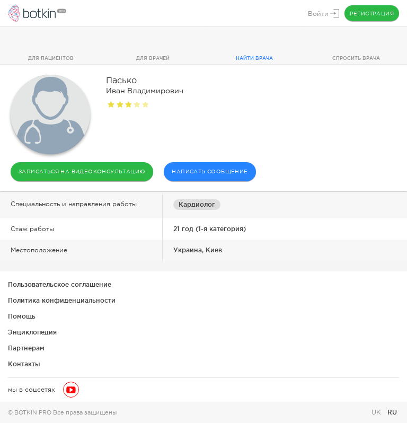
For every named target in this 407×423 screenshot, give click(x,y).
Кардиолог (197, 204)
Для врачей (153, 58)
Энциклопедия (32, 332)
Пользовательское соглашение (59, 284)
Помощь (22, 316)
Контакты (24, 363)
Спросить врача (356, 58)
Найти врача (254, 58)
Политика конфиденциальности (62, 300)
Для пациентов (51, 58)
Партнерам (26, 348)
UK (377, 412)
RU (392, 412)
